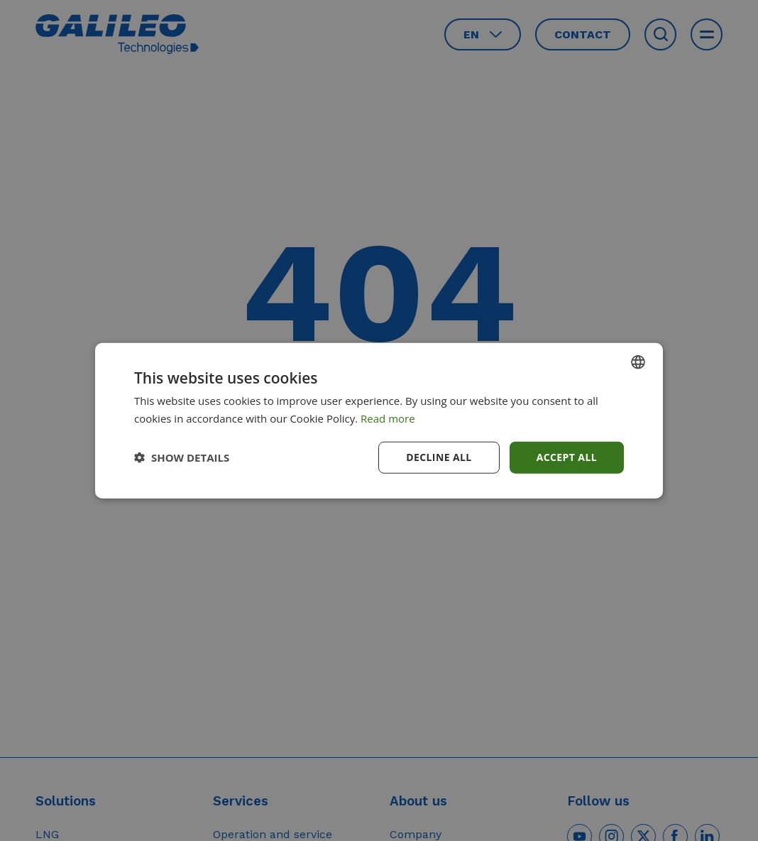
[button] (181, 457)
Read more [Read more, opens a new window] (388, 418)
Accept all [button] (567, 457)
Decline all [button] (438, 457)
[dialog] (379, 420)
